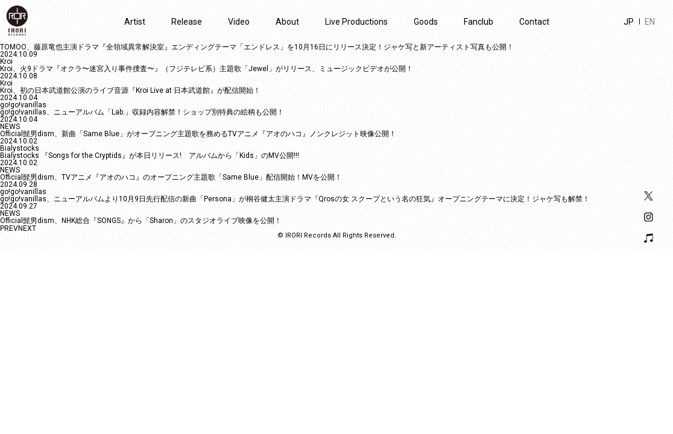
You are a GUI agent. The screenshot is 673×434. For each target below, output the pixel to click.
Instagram (648, 217)
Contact (534, 22)
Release (186, 22)
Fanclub (478, 22)
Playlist (648, 238)
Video (239, 22)
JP (629, 22)
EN (650, 22)
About (287, 22)
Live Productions (356, 22)
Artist (134, 22)
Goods (426, 22)
